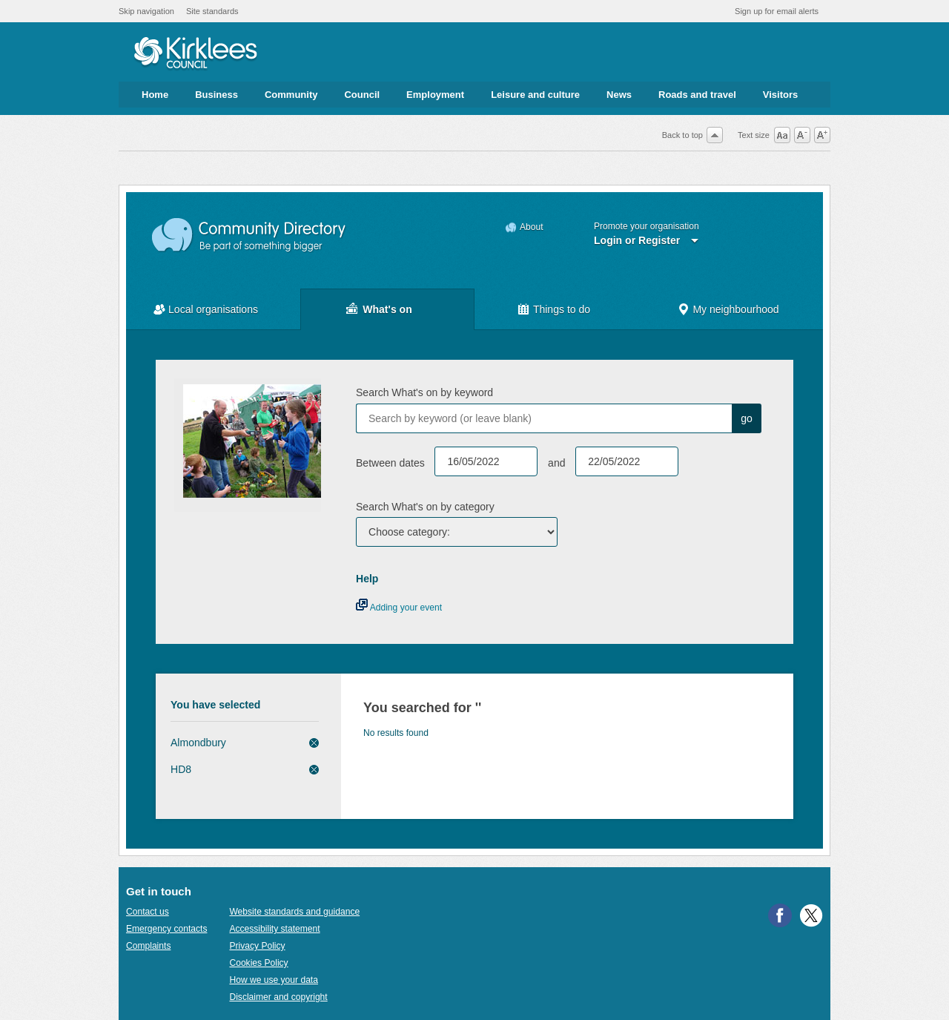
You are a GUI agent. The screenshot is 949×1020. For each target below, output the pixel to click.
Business (216, 94)
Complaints (148, 946)
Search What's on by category (425, 507)
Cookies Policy (258, 963)
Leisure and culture (535, 94)
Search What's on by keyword (424, 392)
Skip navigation (146, 11)
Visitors (780, 94)
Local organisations (213, 309)
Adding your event (399, 607)
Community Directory (249, 235)
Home (155, 94)
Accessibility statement (274, 929)
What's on (387, 309)
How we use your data (273, 980)
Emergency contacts (166, 929)
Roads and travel (697, 94)
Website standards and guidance (294, 912)
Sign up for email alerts (777, 11)
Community (291, 94)
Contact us (147, 912)
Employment (435, 94)
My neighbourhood (735, 309)
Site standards (212, 11)
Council (362, 94)
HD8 (181, 769)
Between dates (390, 463)
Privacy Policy (257, 946)
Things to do (561, 309)
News (619, 94)
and (556, 463)
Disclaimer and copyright (278, 997)
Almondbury (198, 742)
